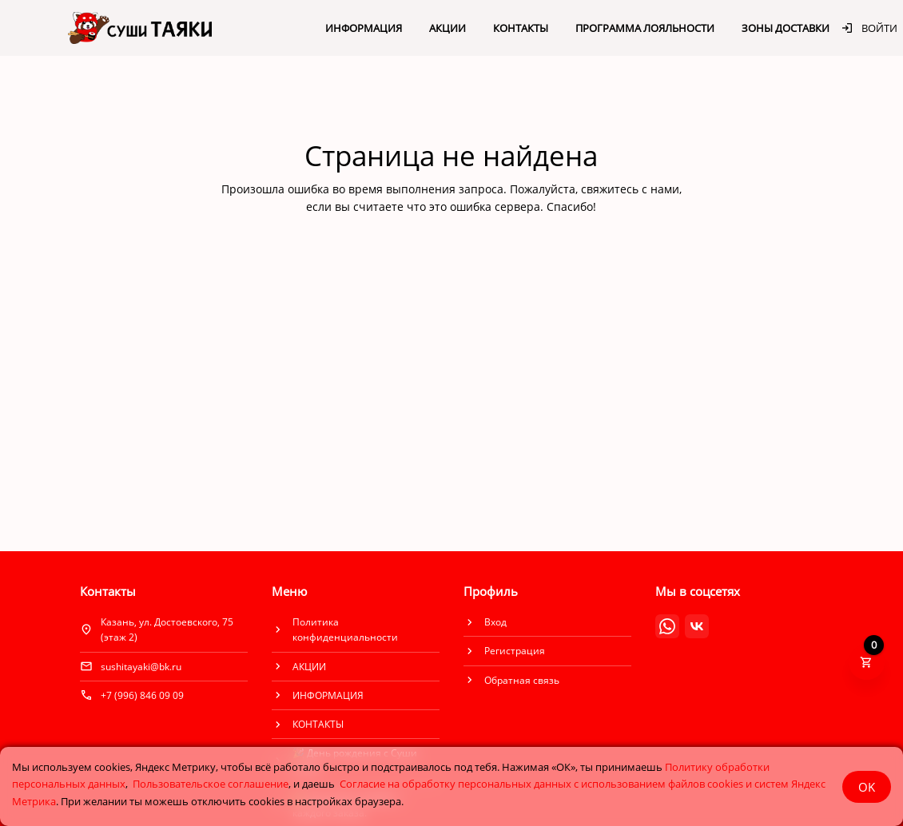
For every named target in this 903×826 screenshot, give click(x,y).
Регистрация (514, 650)
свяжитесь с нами (630, 189)
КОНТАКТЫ (520, 28)
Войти (869, 28)
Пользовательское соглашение (210, 783)
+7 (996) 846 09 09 (142, 695)
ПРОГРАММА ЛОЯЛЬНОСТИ (644, 28)
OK (866, 787)
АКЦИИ (447, 28)
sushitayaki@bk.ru (141, 666)
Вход (495, 622)
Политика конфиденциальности (345, 629)
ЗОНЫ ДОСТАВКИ (785, 28)
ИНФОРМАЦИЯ (363, 28)
